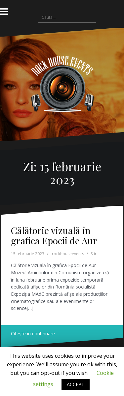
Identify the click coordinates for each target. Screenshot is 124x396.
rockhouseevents (68, 254)
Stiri (94, 254)
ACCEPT (75, 384)
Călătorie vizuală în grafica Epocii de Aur (54, 235)
